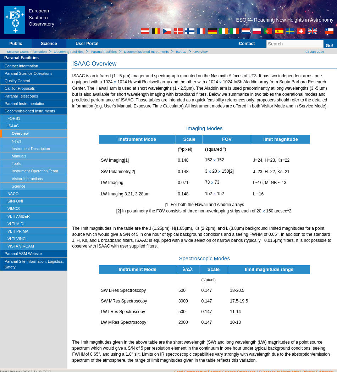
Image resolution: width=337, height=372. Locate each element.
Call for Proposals (20, 88)
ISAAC (181, 52)
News (16, 141)
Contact (247, 43)
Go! (329, 45)
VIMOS (13, 208)
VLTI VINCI (17, 239)
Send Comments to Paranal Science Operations (215, 369)
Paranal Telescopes (21, 96)
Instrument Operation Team (35, 171)
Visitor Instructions (27, 179)
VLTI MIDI (15, 224)
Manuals (19, 156)
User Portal (87, 43)
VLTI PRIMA (17, 231)
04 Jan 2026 (314, 52)
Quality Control (17, 81)
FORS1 (13, 118)
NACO (12, 193)
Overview (200, 52)
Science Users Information (27, 52)
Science (49, 43)
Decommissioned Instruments (146, 52)
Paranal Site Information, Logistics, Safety (34, 264)
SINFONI (15, 201)
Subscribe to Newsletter (279, 369)
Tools (16, 163)
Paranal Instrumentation (25, 103)
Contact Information (21, 66)
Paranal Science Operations (28, 73)
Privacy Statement (317, 369)
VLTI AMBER (18, 216)
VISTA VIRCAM (20, 246)
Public (15, 43)
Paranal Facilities (104, 52)
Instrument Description (31, 148)
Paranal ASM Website (23, 253)
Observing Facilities (69, 52)
